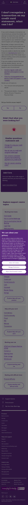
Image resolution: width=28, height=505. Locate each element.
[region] (14, 252)
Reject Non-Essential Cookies (14, 271)
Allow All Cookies (14, 262)
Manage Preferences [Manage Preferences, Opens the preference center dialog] (14, 267)
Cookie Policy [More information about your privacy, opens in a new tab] (22, 258)
